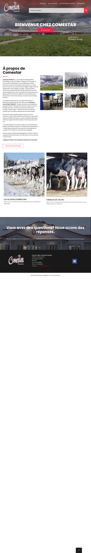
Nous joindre (81, 3)
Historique (43, 3)
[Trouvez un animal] (56, 10)
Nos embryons (52, 3)
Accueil (34, 3)
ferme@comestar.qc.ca (43, 266)
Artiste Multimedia (55, 275)
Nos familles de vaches (67, 3)
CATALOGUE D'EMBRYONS (15, 199)
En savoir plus (45, 30)
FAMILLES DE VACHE (55, 199)
